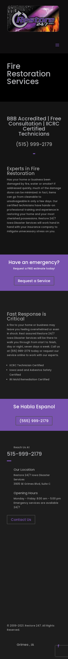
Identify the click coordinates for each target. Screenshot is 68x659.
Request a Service (34, 280)
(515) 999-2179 (34, 144)
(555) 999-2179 (34, 420)
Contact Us (21, 519)
